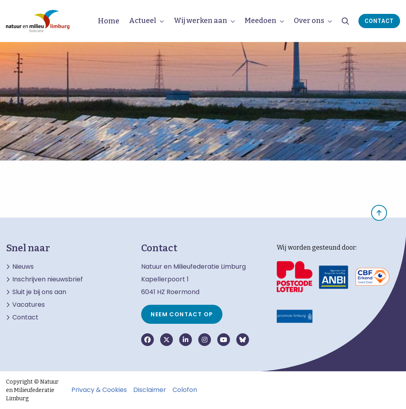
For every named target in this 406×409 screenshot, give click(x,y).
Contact (379, 21)
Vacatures (28, 305)
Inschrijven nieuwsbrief (47, 279)
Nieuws (23, 267)
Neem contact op (182, 314)
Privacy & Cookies (99, 390)
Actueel (142, 20)
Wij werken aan (200, 20)
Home (108, 21)
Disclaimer (149, 390)
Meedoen (260, 20)
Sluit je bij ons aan (39, 292)
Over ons (309, 20)
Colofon (184, 390)
